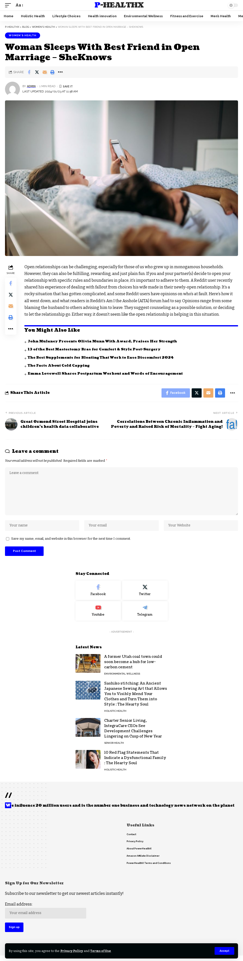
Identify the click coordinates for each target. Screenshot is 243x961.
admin (32, 86)
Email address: (46, 915)
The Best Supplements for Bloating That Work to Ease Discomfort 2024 (103, 357)
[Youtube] (98, 615)
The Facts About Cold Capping (60, 365)
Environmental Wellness (122, 677)
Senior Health (114, 746)
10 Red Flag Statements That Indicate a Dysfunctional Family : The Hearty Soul (135, 761)
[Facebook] (98, 594)
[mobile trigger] (9, 5)
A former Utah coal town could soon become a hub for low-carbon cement (133, 666)
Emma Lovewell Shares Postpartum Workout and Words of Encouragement (107, 373)
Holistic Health (115, 715)
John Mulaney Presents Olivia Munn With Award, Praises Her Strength (105, 341)
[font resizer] (19, 5)
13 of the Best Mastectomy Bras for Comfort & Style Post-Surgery (97, 349)
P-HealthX (118, 5)
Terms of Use (101, 951)
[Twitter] (145, 594)
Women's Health (22, 35)
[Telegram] (145, 615)
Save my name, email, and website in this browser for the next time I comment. (71, 542)
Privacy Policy (72, 951)
